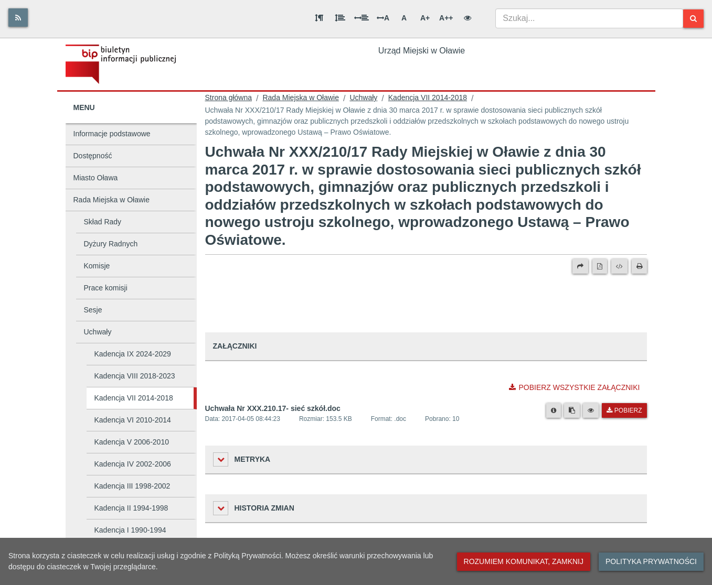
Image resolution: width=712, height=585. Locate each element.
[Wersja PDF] (599, 266)
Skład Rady (103, 222)
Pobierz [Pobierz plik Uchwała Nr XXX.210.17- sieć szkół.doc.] (624, 410)
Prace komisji (105, 288)
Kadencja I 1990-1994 (130, 530)
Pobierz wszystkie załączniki (574, 387)
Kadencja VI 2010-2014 (132, 420)
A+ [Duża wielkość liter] (425, 18)
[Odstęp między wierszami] (340, 17)
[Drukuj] (639, 266)
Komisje (97, 266)
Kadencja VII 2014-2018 (133, 398)
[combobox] (589, 18)
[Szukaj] (693, 18)
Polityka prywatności (651, 561)
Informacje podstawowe (112, 133)
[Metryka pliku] (553, 410)
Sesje (93, 310)
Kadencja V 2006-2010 (131, 442)
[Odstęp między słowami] (361, 17)
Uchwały (98, 332)
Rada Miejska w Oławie (111, 200)
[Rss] (18, 17)
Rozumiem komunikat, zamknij (523, 561)
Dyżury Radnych (111, 244)
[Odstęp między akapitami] (319, 17)
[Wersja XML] (619, 266)
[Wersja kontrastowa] (467, 17)
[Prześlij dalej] (580, 266)
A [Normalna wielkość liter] (404, 18)
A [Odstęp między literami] (383, 18)
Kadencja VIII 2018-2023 (134, 376)
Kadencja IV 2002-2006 (132, 464)
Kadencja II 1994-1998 (131, 508)
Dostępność (92, 155)
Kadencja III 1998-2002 (132, 486)
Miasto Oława (95, 178)
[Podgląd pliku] (591, 410)
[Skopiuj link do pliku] (572, 410)
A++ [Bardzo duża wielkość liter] (446, 18)
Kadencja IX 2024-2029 (132, 354)
